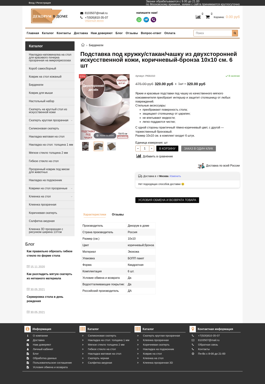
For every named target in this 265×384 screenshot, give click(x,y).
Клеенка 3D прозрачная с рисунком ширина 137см (46, 231)
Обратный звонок (94, 21)
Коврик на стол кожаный (45, 76)
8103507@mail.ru (96, 13)
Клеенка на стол (40, 196)
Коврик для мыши (41, 92)
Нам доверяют (102, 33)
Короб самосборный (42, 68)
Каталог (48, 33)
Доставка (81, 33)
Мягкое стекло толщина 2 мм (48, 152)
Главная (33, 33)
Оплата (169, 33)
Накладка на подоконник (45, 180)
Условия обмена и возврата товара (167, 200)
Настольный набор (41, 101)
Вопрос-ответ (151, 33)
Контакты (64, 33)
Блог (119, 33)
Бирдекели (36, 84)
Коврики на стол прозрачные (48, 188)
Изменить (175, 176)
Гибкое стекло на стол (44, 161)
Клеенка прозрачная (42, 204)
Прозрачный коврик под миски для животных (49, 171)
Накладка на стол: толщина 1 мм (51, 144)
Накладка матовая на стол (46, 136)
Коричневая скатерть (43, 212)
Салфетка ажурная (42, 220)
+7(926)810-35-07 (96, 17)
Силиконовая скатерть (44, 128)
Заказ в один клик (198, 148)
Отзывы (132, 33)
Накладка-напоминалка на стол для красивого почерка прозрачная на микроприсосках (50, 57)
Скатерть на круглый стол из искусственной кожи (48, 111)
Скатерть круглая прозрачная (48, 120)
